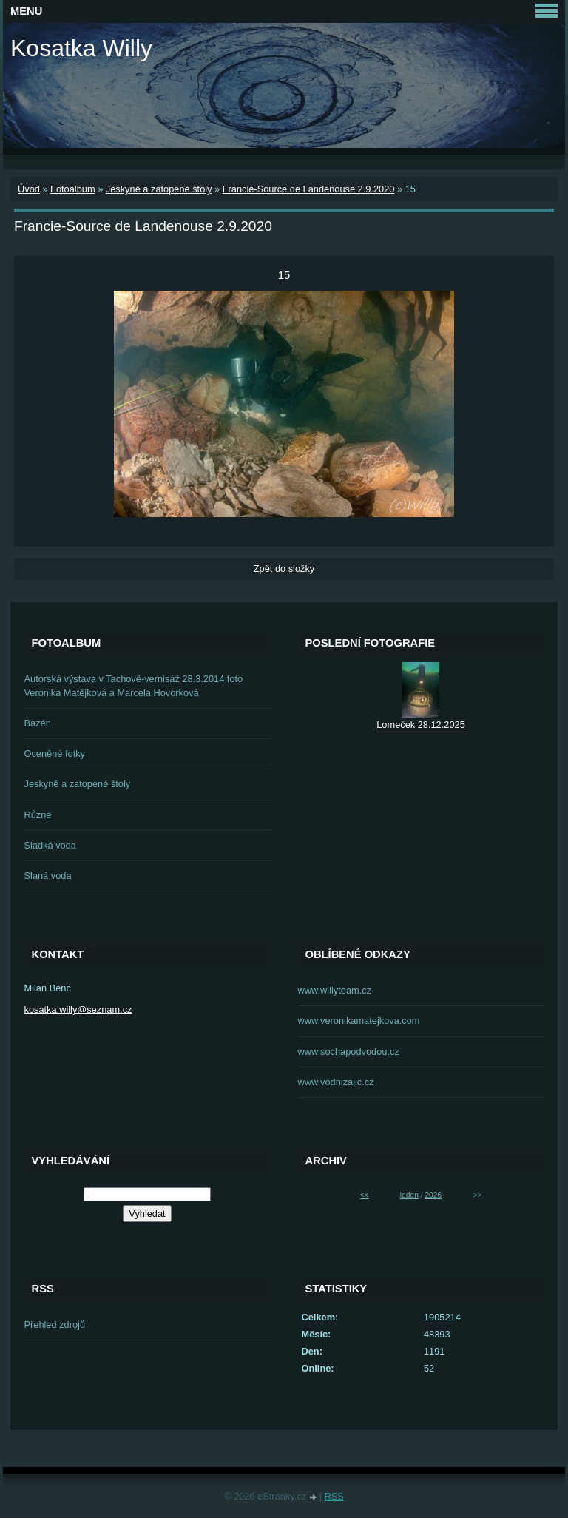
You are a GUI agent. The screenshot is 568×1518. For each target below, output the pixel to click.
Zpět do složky (284, 568)
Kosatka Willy (81, 48)
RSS (334, 1496)
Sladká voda (50, 845)
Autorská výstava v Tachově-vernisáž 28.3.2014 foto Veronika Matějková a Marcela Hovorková (133, 685)
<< (364, 1195)
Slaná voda (48, 875)
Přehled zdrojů (55, 1324)
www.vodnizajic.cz (336, 1081)
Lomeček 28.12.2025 (420, 724)
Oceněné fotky (55, 753)
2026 (433, 1195)
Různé (38, 814)
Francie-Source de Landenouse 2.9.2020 (309, 189)
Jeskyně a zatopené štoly (159, 189)
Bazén (37, 723)
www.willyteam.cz (335, 990)
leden (409, 1195)
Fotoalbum (72, 189)
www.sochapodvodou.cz (348, 1051)
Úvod (29, 189)
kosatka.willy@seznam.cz (78, 1009)
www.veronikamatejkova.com (359, 1020)
